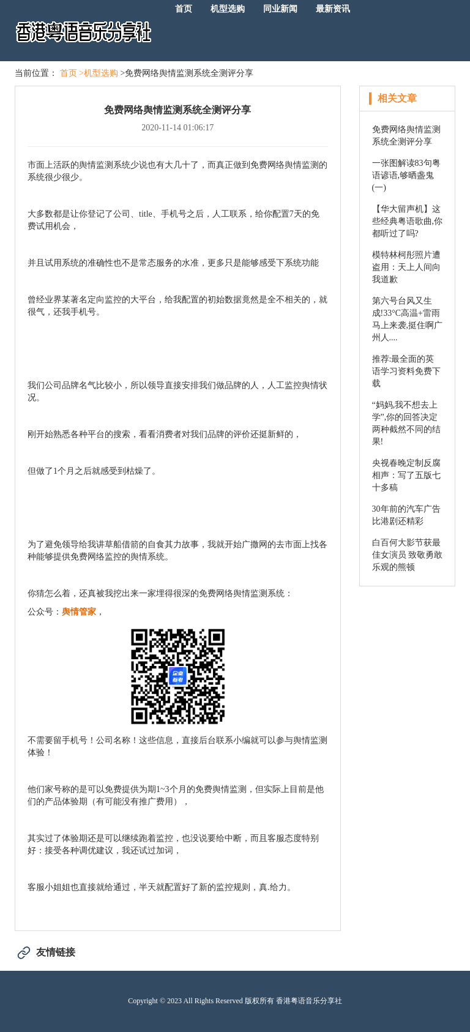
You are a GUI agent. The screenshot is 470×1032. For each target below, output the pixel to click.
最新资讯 (333, 8)
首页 (183, 8)
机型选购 (228, 8)
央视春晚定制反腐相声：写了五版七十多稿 (406, 475)
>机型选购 (98, 73)
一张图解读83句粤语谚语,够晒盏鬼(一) (406, 175)
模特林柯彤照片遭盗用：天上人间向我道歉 (406, 267)
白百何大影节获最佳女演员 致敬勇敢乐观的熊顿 (407, 555)
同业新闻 (280, 8)
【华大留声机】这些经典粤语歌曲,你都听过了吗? (407, 221)
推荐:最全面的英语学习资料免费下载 (406, 371)
